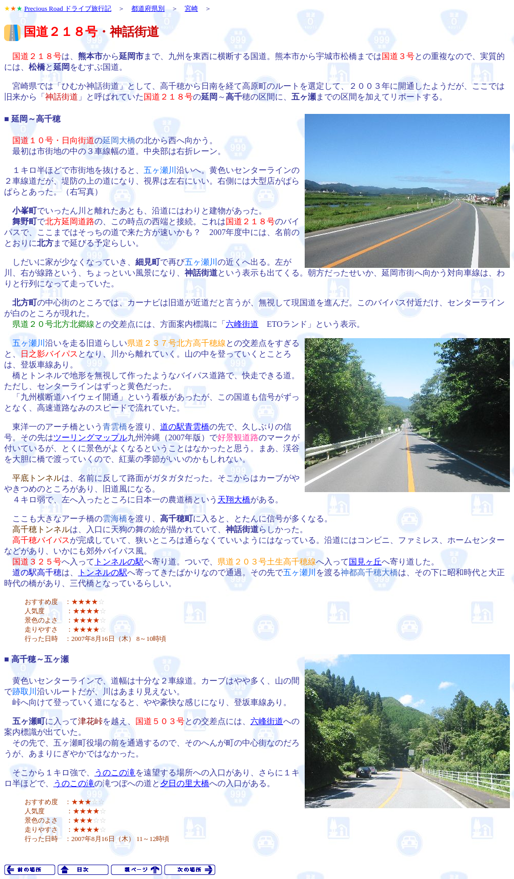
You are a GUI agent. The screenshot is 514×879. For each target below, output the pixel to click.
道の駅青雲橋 (184, 426)
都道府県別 (148, 8)
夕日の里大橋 (184, 783)
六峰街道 (242, 324)
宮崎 (191, 8)
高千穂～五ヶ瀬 (40, 659)
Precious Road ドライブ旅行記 (67, 8)
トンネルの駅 (119, 561)
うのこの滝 (114, 772)
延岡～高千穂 (36, 118)
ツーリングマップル (90, 437)
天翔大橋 (234, 499)
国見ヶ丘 (365, 561)
